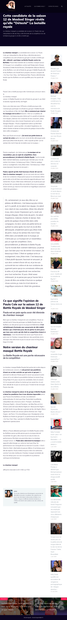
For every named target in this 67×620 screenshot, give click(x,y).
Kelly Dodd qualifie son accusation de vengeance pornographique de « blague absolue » (56, 582)
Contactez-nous (53, 6)
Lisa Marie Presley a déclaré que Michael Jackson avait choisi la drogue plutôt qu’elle (56, 472)
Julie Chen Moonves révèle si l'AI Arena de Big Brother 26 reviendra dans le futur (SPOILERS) (49, 606)
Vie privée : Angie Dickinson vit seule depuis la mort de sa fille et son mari (56, 191)
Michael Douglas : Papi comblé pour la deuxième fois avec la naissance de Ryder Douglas (56, 103)
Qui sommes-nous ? (39, 6)
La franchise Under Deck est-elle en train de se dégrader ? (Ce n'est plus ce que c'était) (16, 606)
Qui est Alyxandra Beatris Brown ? (56, 409)
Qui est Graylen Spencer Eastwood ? (56, 329)
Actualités (28, 6)
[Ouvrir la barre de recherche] (62, 6)
